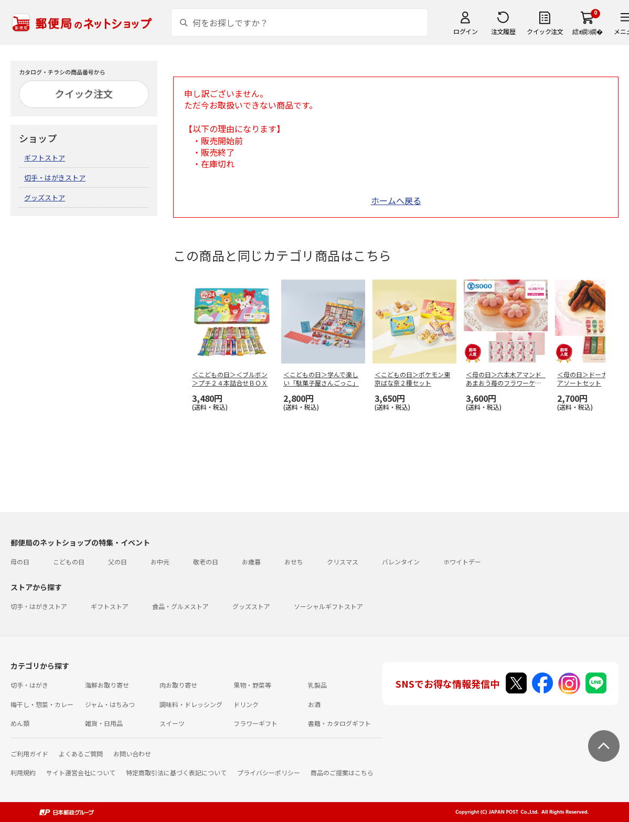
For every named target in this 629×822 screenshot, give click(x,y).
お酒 (314, 704)
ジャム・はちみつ (110, 704)
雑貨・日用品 (104, 723)
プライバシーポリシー (268, 772)
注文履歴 (503, 31)
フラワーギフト (255, 723)
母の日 (19, 561)
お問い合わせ (132, 753)
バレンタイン (401, 561)
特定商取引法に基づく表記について (176, 772)
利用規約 (23, 772)
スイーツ (172, 723)
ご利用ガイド (29, 753)
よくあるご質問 (81, 753)
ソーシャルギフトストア (328, 606)
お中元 (160, 561)
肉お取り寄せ (178, 684)
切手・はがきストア (55, 178)
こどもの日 (68, 561)
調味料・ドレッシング (190, 704)
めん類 (19, 723)
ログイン (465, 31)
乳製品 (317, 684)
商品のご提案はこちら (342, 772)
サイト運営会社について (80, 772)
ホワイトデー (462, 561)
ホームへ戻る (396, 200)
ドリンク (246, 704)
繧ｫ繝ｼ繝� (587, 31)
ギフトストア (44, 158)
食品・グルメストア (180, 606)
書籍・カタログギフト (339, 723)
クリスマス (342, 561)
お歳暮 (251, 561)
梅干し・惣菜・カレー (41, 704)
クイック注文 (545, 31)
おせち (293, 561)
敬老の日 (205, 561)
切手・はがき (29, 684)
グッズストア (44, 197)
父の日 (117, 561)
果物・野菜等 (252, 684)
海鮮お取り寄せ (107, 684)
